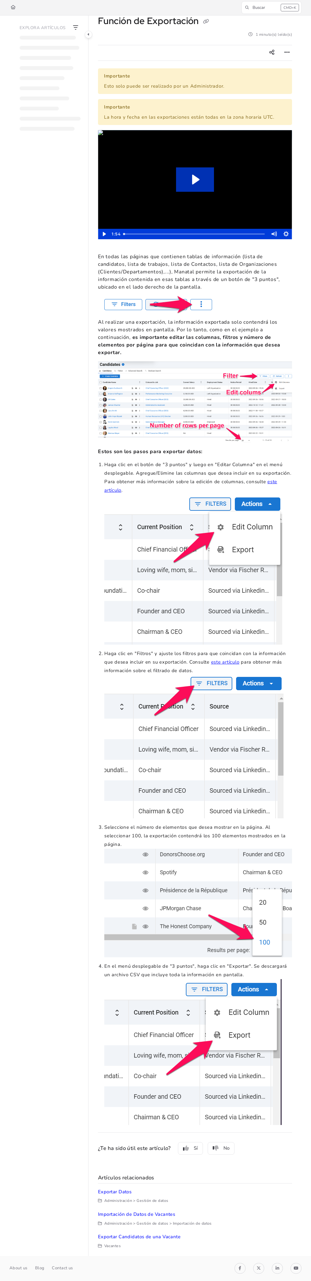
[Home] (13, 7)
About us (18, 1268)
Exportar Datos (114, 1192)
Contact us (62, 1268)
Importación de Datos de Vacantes (136, 1214)
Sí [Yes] (190, 1148)
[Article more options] (287, 53)
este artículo (225, 662)
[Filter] (75, 28)
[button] (271, 7)
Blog (40, 1268)
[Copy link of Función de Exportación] (206, 22)
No (221, 1148)
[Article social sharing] (272, 53)
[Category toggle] (88, 34)
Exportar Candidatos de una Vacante (139, 1237)
